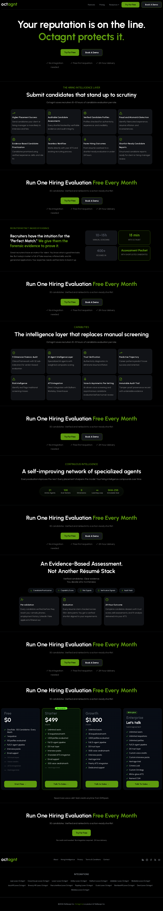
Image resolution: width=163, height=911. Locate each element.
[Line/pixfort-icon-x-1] (155, 860)
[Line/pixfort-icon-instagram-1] (147, 860)
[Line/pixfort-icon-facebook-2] (151, 860)
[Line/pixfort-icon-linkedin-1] (143, 860)
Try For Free (130, 4)
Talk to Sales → (101, 784)
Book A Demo (151, 4)
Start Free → (20, 784)
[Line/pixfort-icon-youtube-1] (159, 860)
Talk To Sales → (61, 784)
